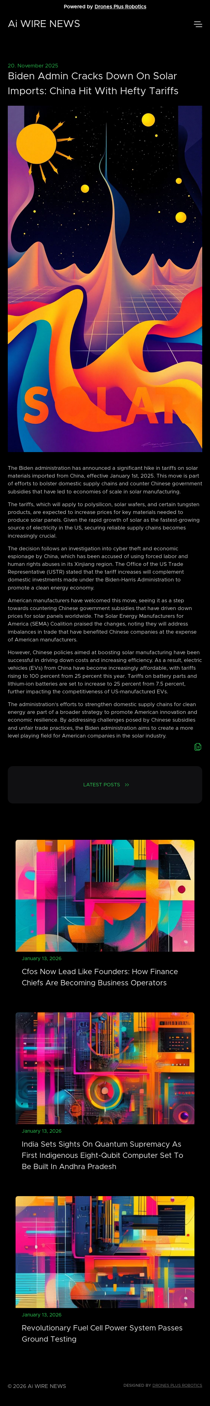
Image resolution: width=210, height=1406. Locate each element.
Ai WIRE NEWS (44, 24)
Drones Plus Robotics (120, 6)
